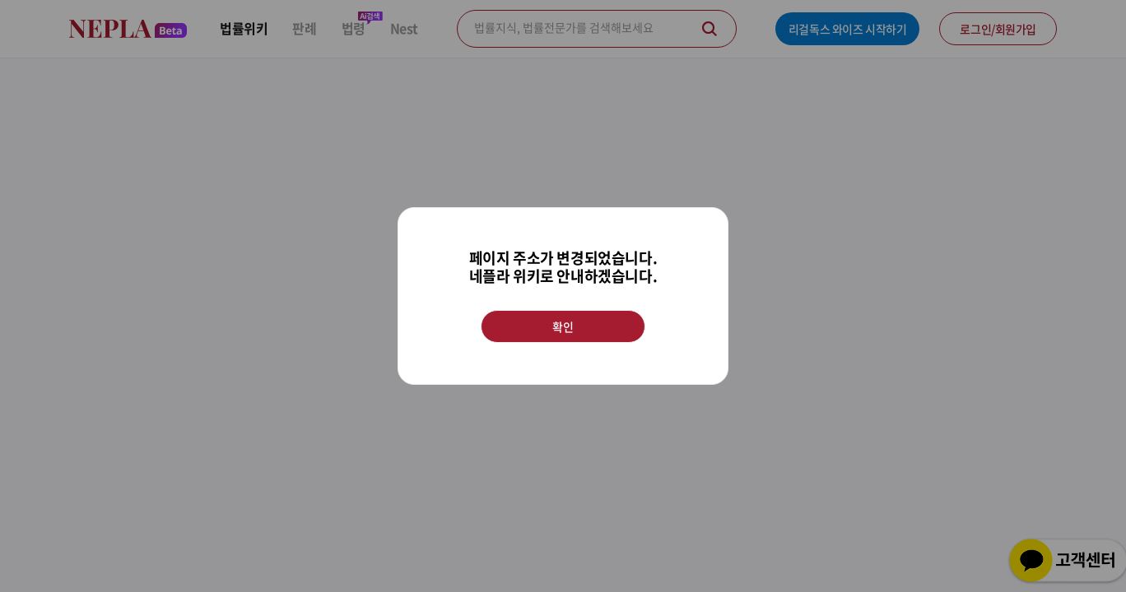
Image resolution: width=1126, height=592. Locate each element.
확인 (562, 326)
